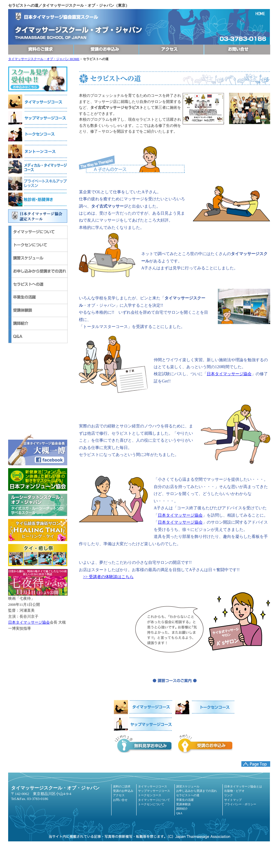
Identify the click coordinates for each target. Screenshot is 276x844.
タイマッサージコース (152, 786)
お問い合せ (120, 799)
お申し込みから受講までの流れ (196, 790)
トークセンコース (149, 795)
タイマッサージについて (154, 799)
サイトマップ (233, 799)
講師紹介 (182, 808)
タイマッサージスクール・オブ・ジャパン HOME (43, 59)
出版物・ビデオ (234, 790)
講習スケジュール (187, 786)
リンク (228, 795)
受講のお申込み (123, 790)
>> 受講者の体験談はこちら (108, 576)
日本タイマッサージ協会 (29, 622)
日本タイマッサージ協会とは (243, 786)
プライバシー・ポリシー (240, 804)
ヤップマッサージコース (154, 790)
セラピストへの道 (187, 795)
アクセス (119, 795)
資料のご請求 (121, 786)
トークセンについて (151, 804)
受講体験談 (183, 804)
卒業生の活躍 (185, 799)
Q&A (179, 813)
